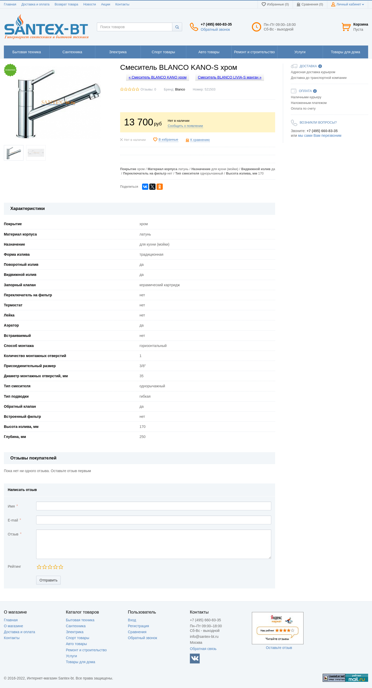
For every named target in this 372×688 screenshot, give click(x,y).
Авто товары (76, 644)
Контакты (122, 4)
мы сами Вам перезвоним (320, 135)
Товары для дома (80, 662)
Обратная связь (203, 649)
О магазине (13, 626)
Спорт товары (77, 638)
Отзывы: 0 (148, 89)
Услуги (71, 656)
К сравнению (200, 140)
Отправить (48, 580)
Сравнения (137, 632)
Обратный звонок (215, 29)
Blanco (180, 89)
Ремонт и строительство (86, 650)
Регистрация (138, 626)
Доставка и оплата (35, 4)
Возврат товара (66, 4)
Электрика (74, 632)
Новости (89, 4)
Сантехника (76, 626)
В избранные (168, 139)
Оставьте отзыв (279, 648)
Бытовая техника (80, 620)
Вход (132, 620)
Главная (10, 4)
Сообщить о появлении (185, 126)
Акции (105, 4)
